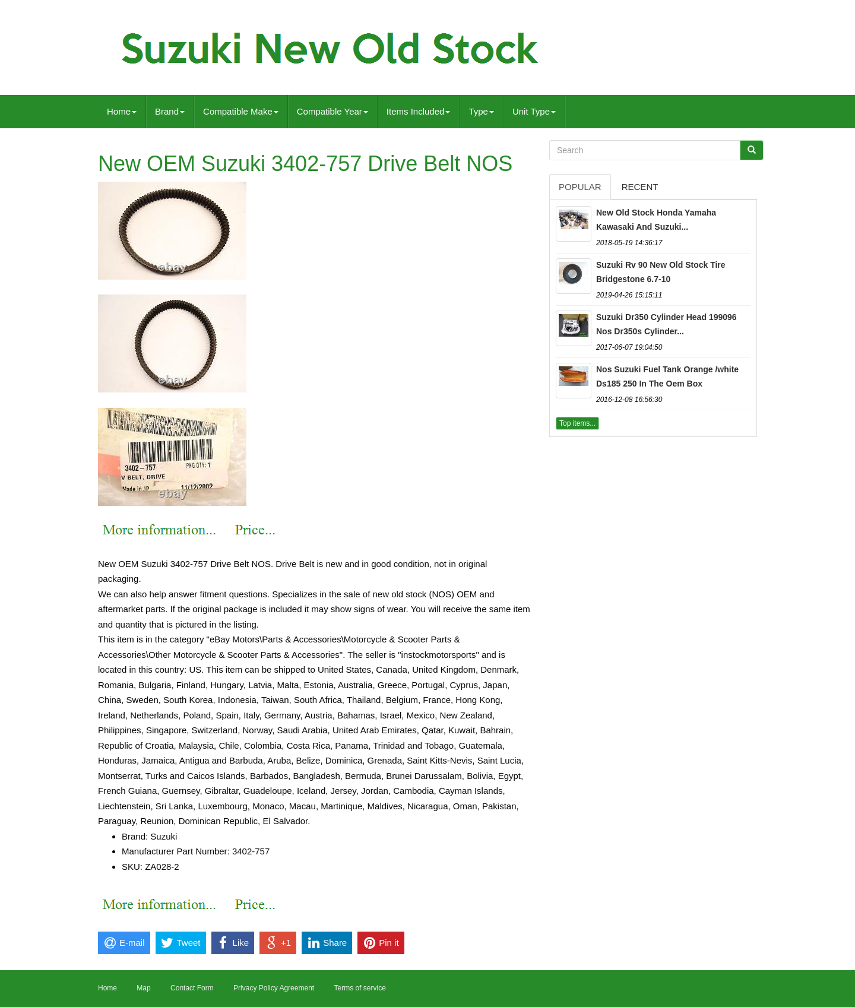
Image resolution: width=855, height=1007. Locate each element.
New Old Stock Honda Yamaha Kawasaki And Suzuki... (656, 220)
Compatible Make (240, 111)
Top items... (577, 423)
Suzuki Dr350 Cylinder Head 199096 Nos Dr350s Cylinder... (666, 324)
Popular (580, 187)
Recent (640, 187)
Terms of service (359, 988)
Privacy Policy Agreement (273, 988)
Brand (170, 111)
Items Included (419, 111)
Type (481, 111)
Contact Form (192, 988)
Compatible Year (332, 111)
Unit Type (534, 111)
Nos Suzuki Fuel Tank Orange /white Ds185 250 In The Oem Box (667, 376)
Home (122, 111)
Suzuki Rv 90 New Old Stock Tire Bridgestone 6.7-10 (661, 272)
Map (143, 988)
